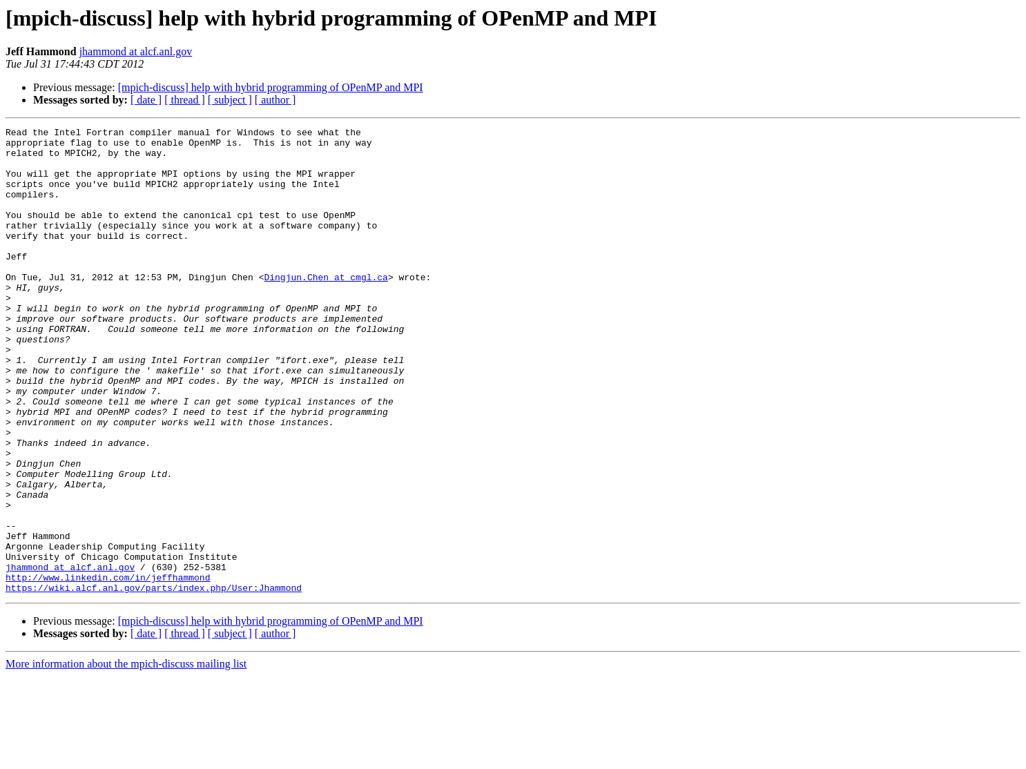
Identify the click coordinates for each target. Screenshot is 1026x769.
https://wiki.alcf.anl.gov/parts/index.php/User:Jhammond (154, 680)
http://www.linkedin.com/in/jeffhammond (108, 668)
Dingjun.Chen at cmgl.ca (325, 308)
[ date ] (146, 100)
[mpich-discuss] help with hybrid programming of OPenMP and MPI (270, 87)
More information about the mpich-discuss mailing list (126, 757)
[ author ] (275, 100)
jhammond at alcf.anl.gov (136, 51)
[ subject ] (230, 100)
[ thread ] (184, 100)
